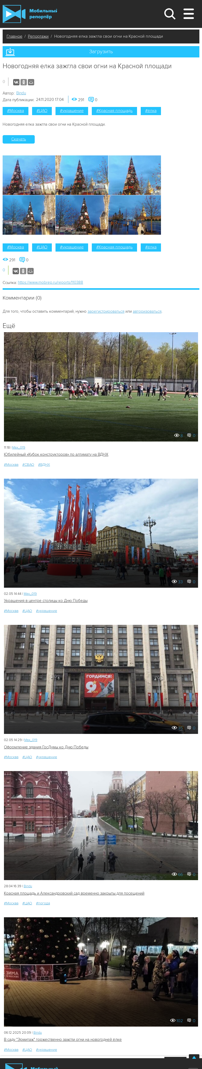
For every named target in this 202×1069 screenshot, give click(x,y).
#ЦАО (42, 110)
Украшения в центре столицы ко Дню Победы (46, 600)
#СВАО (28, 464)
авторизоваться (147, 311)
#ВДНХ (44, 464)
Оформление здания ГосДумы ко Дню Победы (46, 747)
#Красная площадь (114, 110)
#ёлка (150, 110)
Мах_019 (18, 447)
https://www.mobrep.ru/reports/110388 (50, 282)
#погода (43, 903)
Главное (14, 36)
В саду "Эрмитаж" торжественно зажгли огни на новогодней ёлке (63, 1039)
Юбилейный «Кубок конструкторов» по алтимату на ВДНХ (56, 454)
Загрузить (101, 51)
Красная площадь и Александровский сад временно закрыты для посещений (74, 893)
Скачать (18, 139)
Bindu (21, 93)
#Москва (15, 110)
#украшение (72, 110)
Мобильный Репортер (30, 14)
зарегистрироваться (106, 311)
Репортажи (38, 36)
